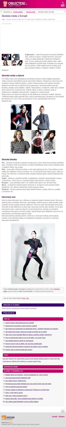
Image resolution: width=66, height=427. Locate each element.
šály (58, 359)
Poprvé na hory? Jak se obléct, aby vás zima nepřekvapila (23, 344)
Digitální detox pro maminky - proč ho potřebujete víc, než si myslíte (26, 375)
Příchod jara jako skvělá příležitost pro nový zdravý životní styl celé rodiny (28, 384)
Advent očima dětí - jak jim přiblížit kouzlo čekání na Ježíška (24, 398)
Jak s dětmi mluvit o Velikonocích (15, 381)
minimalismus (7, 361)
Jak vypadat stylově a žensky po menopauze (19, 340)
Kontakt (54, 416)
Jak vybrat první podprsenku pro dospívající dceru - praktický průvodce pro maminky (31, 329)
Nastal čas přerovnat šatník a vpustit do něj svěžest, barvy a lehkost (26, 346)
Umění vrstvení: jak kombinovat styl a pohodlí (19, 323)
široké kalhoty (34, 359)
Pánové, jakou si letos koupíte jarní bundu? (18, 349)
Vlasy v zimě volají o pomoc (14, 392)
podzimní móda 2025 (50, 359)
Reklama (61, 416)
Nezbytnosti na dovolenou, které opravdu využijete (21, 326)
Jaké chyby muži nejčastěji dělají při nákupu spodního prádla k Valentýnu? (28, 335)
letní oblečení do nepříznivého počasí (17, 359)
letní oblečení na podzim (25, 361)
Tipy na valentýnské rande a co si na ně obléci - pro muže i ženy (25, 338)
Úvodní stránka (18, 12)
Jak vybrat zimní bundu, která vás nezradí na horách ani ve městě (26, 332)
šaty (4, 359)
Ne (28, 298)
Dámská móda (30, 12)
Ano (23, 298)
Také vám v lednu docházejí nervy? (16, 396)
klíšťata (41, 359)
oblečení (14, 361)
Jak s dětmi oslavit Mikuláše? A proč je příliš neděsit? (22, 401)
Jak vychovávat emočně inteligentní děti (17, 378)
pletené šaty (37, 361)
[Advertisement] (33, 39)
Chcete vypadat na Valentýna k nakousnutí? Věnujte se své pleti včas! (27, 390)
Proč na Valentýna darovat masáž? (16, 387)
